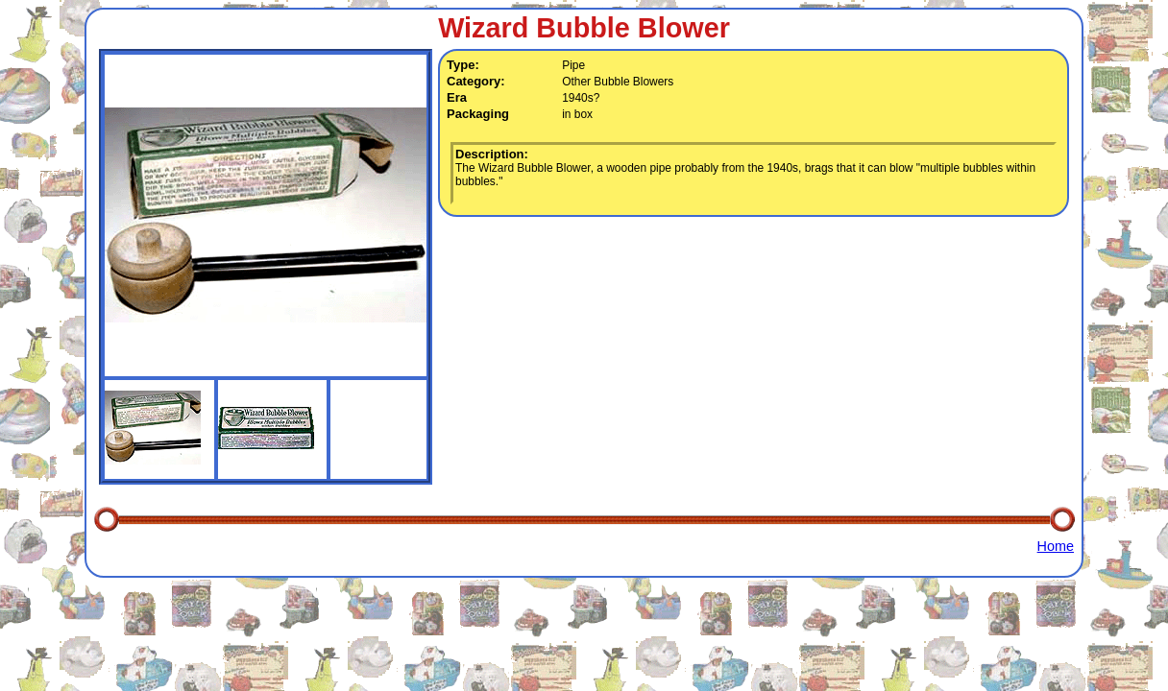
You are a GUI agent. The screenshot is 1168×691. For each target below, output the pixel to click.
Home (1055, 546)
